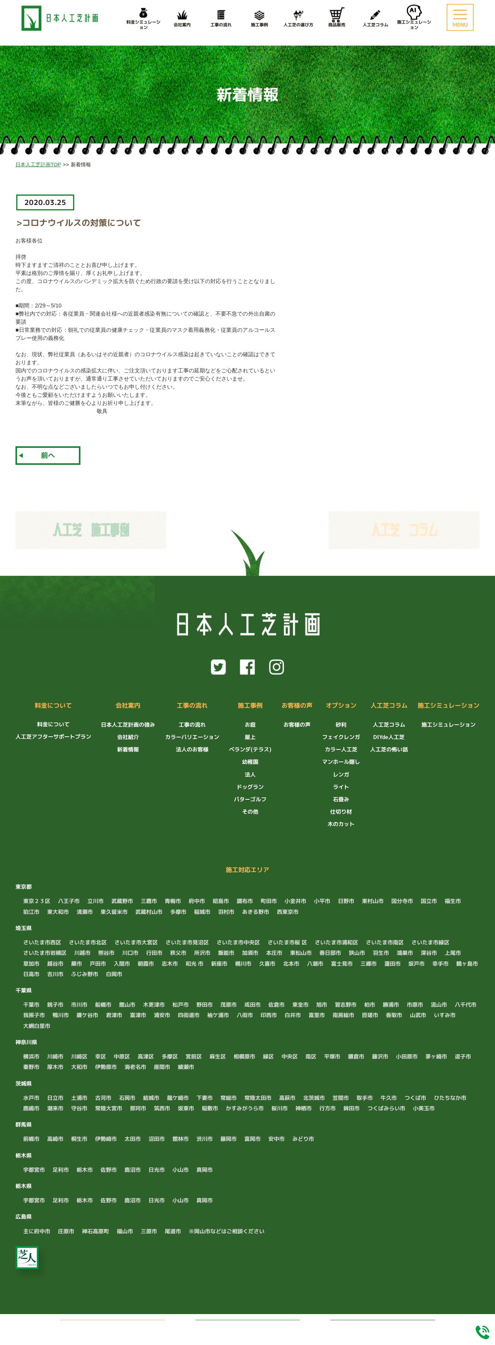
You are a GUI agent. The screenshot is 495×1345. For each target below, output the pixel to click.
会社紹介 (128, 737)
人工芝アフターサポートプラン (53, 736)
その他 (250, 811)
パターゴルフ (250, 799)
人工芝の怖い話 (389, 749)
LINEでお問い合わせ (256, 1327)
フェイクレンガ (341, 737)
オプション (341, 706)
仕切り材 (341, 811)
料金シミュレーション (383, 1327)
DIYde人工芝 (389, 737)
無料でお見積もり (123, 1327)
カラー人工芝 (341, 749)
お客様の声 (297, 706)
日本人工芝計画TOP (38, 164)
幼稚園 (250, 761)
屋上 (250, 737)
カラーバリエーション (192, 737)
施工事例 (259, 17)
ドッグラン (250, 786)
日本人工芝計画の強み (128, 724)
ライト (341, 786)
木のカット (341, 824)
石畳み (341, 799)
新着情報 (128, 749)
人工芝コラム (375, 17)
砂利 (341, 724)
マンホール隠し (341, 761)
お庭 (250, 724)
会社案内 (182, 17)
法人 (250, 774)
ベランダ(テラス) (250, 749)
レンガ (341, 774)
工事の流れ (220, 17)
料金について (53, 706)
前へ (48, 455)
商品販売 (336, 17)
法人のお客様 (192, 749)
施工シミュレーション (449, 706)
